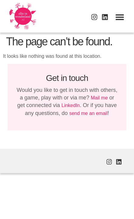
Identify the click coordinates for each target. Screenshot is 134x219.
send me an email (88, 113)
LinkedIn (71, 105)
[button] (119, 17)
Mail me (99, 97)
